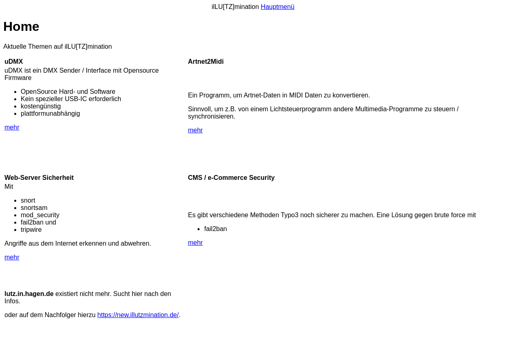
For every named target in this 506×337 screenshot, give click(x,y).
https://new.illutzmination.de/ (138, 314)
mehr (11, 127)
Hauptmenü (278, 6)
